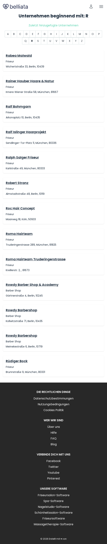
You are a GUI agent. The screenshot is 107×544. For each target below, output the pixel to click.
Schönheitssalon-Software (54, 513)
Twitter (53, 467)
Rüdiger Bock (17, 361)
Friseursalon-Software (54, 495)
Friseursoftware (53, 518)
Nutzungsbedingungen (53, 404)
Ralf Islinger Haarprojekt (26, 132)
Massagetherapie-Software (53, 524)
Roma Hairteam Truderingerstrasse (36, 259)
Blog (54, 444)
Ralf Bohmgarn (18, 106)
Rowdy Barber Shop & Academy (32, 284)
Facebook (53, 461)
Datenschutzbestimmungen (53, 398)
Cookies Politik (53, 410)
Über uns (53, 427)
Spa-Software (53, 501)
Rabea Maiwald (19, 55)
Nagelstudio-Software (53, 507)
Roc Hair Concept (20, 208)
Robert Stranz (17, 183)
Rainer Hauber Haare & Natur (30, 81)
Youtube (53, 473)
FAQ (53, 438)
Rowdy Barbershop (21, 310)
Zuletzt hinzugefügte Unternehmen (53, 25)
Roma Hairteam (19, 233)
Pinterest (53, 478)
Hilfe (54, 433)
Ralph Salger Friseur (22, 157)
